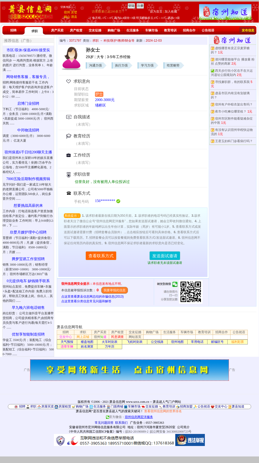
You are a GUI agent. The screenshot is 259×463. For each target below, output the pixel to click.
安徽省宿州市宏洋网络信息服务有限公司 (97, 427)
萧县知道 (238, 406)
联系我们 (121, 423)
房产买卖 (57, 30)
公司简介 (183, 427)
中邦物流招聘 (28, 130)
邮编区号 (217, 342)
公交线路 (157, 342)
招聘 (13, 30)
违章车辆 (67, 346)
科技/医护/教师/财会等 (119, 40)
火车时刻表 (109, 342)
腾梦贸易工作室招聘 (28, 259)
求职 (34, 31)
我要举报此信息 (115, 290)
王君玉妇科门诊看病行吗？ (234, 141)
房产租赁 (76, 30)
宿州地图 (177, 342)
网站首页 (135, 337)
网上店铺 (83, 337)
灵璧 (74, 12)
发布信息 (248, 30)
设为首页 (156, 11)
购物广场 (114, 30)
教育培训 (170, 30)
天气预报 (67, 342)
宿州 (67, 12)
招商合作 (189, 30)
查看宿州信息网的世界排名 (163, 411)
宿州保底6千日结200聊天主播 (28, 152)
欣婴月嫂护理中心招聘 (28, 232)
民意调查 (117, 337)
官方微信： (129, 417)
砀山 (67, 17)
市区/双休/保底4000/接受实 (28, 50)
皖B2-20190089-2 (136, 431)
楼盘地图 (87, 342)
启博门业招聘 (28, 103)
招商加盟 (186, 406)
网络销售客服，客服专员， (28, 77)
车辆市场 (151, 30)
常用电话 (197, 342)
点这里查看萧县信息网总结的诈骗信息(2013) (92, 296)
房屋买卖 (47, 406)
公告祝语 (208, 30)
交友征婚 (95, 30)
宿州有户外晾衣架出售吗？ (234, 104)
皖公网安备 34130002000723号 (171, 431)
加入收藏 (171, 11)
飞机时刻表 (135, 342)
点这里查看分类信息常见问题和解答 (86, 301)
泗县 (74, 17)
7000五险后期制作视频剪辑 (28, 179)
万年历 (109, 346)
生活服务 (132, 30)
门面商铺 (117, 406)
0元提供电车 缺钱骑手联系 (28, 281)
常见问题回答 (104, 423)
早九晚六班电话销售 (28, 308)
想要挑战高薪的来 (28, 206)
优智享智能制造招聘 (28, 334)
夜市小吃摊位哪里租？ (230, 111)
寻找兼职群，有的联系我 (232, 82)
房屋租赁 (65, 406)
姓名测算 (87, 346)
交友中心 (65, 337)
